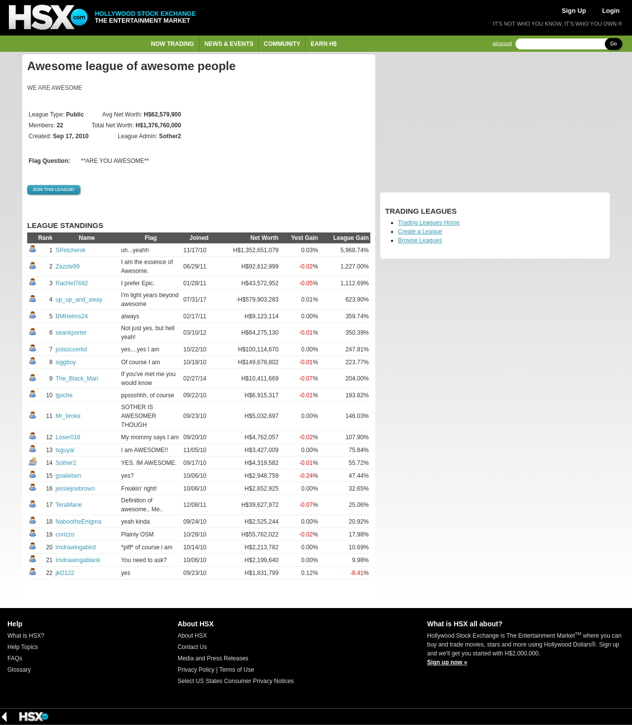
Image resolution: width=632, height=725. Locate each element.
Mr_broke (68, 416)
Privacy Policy (196, 669)
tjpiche (64, 395)
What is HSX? (25, 635)
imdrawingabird (76, 547)
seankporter (71, 332)
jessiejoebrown (75, 488)
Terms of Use (236, 669)
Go (613, 43)
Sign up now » (447, 662)
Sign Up (574, 10)
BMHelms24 (72, 316)
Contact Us (192, 647)
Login (611, 10)
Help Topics (22, 647)
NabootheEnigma (79, 521)
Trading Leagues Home (429, 222)
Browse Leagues (420, 240)
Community (282, 43)
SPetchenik (71, 250)
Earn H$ (324, 43)
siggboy (66, 362)
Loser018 (68, 437)
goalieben (68, 475)
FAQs (14, 658)
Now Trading (172, 43)
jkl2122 (65, 573)
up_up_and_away (79, 299)
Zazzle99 (68, 266)
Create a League (420, 231)
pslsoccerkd (71, 349)
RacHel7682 (72, 283)
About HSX (192, 635)
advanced (502, 43)
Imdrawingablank (78, 560)
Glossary (19, 669)
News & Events (228, 43)
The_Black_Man (77, 378)
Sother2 (66, 462)
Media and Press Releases (213, 658)
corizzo (65, 534)
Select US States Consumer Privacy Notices (236, 681)
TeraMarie (69, 504)
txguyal (65, 450)
